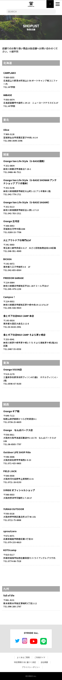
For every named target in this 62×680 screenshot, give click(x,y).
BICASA (7, 259)
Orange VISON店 (12, 369)
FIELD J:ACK (10, 471)
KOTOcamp (9, 550)
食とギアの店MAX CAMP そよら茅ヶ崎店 (24, 334)
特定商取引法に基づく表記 (25, 662)
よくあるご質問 (23, 657)
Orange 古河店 (11, 221)
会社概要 (44, 662)
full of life (8, 595)
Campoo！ (9, 297)
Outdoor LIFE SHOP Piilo (17, 452)
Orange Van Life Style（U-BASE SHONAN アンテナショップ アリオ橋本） (30, 181)
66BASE (7, 95)
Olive (6, 129)
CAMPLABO (9, 72)
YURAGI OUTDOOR (13, 509)
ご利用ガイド (39, 657)
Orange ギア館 (11, 411)
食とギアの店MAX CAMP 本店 (18, 315)
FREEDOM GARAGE (13, 278)
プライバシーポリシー (31, 667)
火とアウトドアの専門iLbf (17, 240)
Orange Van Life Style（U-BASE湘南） (24, 161)
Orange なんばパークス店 (18, 430)
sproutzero (10, 531)
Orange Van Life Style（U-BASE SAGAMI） (26, 202)
